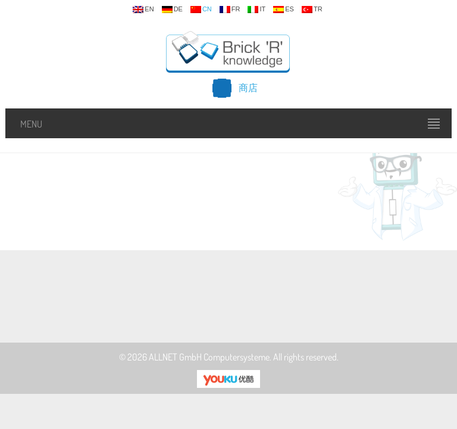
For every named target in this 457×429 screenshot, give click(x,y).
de (172, 9)
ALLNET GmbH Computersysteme (209, 357)
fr (230, 9)
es (283, 9)
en (143, 9)
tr (312, 9)
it (256, 9)
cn (201, 9)
